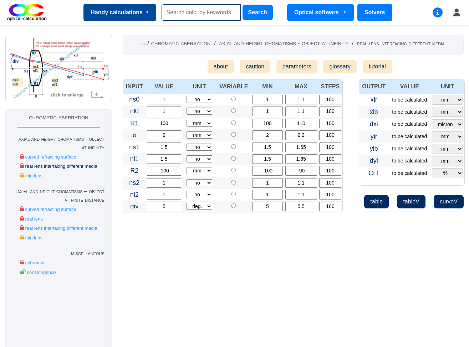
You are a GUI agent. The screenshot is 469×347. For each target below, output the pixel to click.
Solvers (375, 12)
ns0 (134, 99)
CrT (373, 173)
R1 (134, 123)
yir (374, 136)
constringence (38, 272)
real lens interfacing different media (58, 165)
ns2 (134, 182)
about (221, 66)
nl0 (134, 111)
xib (374, 111)
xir (374, 99)
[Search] (201, 12)
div (134, 206)
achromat (32, 262)
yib (374, 148)
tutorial (377, 66)
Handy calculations (117, 12)
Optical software (317, 12)
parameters (296, 66)
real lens (31, 218)
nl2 (134, 194)
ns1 (134, 147)
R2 (134, 170)
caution (255, 66)
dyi (374, 160)
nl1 (134, 158)
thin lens (31, 175)
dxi (374, 124)
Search (257, 12)
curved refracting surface (48, 156)
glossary (340, 66)
